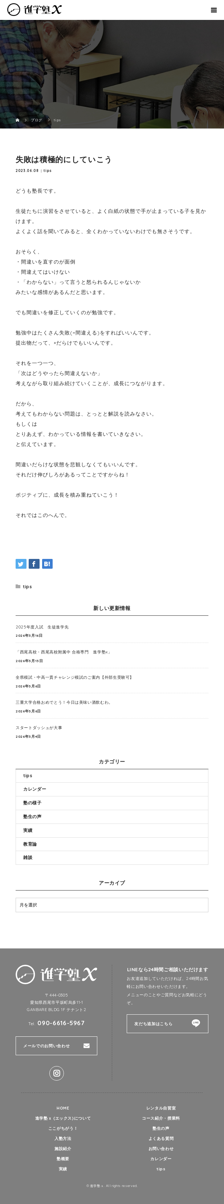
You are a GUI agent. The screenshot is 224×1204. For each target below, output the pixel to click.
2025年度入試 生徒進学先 (42, 627)
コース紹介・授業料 (161, 1118)
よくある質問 (161, 1138)
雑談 (27, 857)
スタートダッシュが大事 (39, 727)
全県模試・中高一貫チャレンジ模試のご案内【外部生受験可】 (75, 677)
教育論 (30, 844)
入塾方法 (63, 1138)
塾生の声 (32, 816)
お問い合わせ (161, 1148)
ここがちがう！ (63, 1128)
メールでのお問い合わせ (46, 1045)
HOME (63, 1108)
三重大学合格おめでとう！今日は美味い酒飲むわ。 (64, 702)
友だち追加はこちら (153, 1023)
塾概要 (63, 1158)
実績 (27, 830)
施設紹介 (63, 1148)
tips (48, 170)
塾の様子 (32, 802)
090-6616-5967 (61, 1023)
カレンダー (34, 789)
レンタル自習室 (161, 1108)
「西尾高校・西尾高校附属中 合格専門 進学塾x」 (64, 651)
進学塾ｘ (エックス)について (63, 1118)
